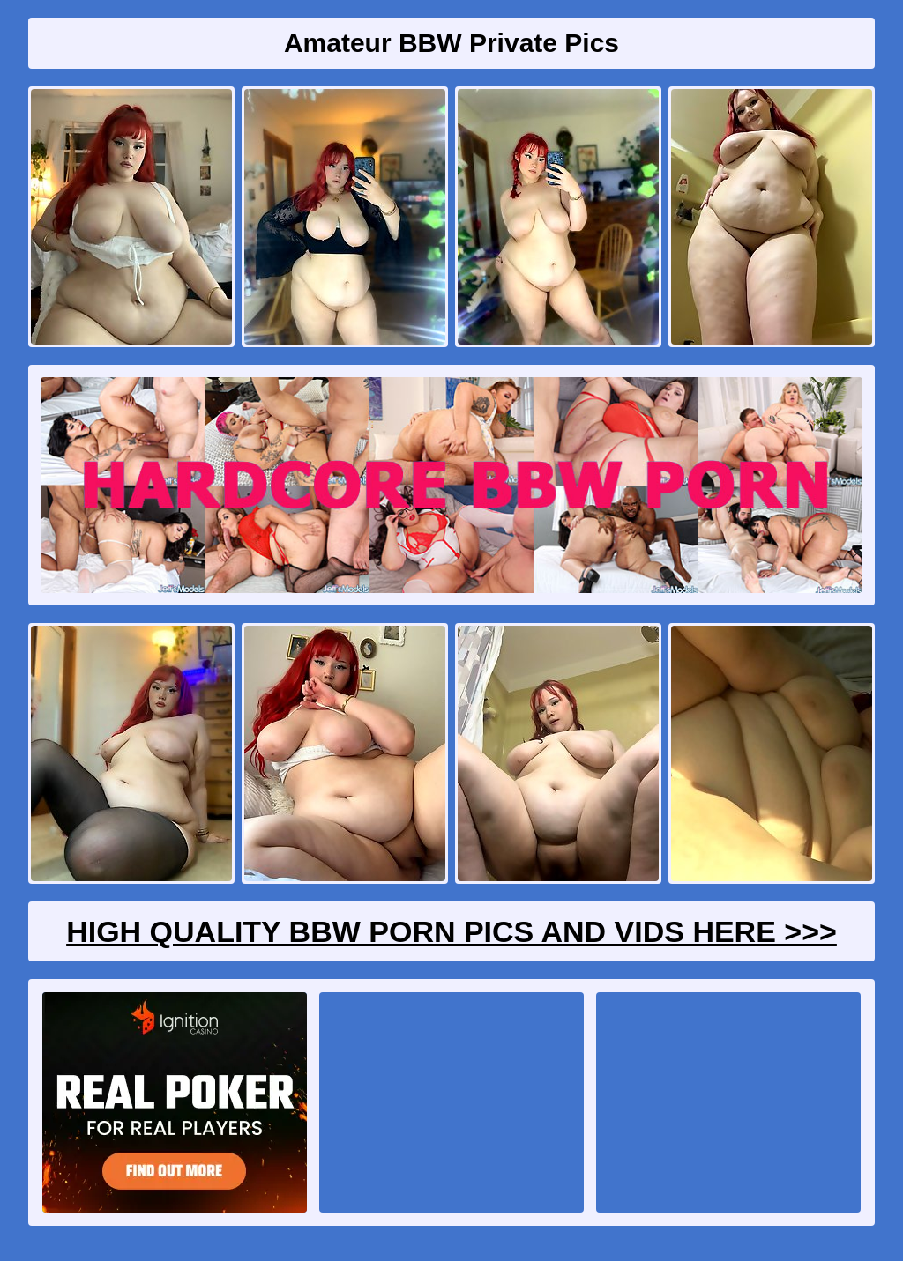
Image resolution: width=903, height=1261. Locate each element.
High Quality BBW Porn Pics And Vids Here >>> (451, 931)
